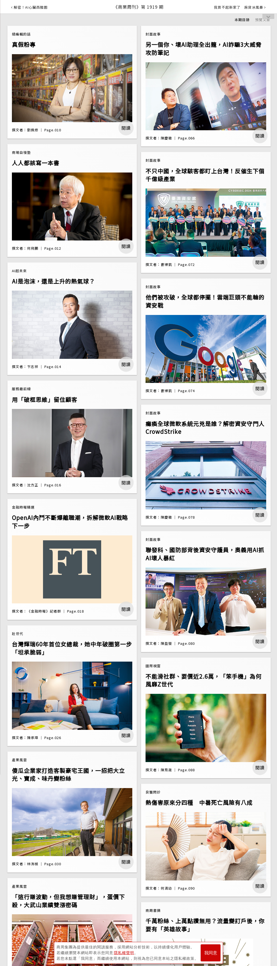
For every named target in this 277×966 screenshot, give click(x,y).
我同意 (210, 953)
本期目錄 (242, 19)
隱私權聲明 (124, 953)
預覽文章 (262, 19)
